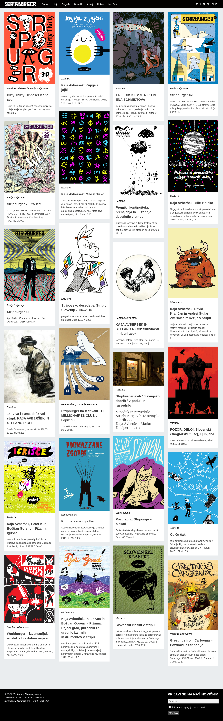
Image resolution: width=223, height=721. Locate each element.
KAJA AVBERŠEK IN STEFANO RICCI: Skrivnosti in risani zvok (137, 329)
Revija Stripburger (39, 88)
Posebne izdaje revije (18, 88)
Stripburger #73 (182, 95)
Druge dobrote (123, 512)
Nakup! (100, 4)
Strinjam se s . (187, 707)
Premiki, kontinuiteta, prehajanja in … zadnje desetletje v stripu (133, 212)
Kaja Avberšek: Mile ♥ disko (82, 194)
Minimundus (176, 302)
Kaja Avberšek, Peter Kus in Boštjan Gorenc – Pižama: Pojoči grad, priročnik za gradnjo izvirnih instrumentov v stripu (83, 628)
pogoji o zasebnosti (195, 707)
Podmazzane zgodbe (77, 521)
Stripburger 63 (18, 312)
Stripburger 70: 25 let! (24, 204)
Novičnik (112, 4)
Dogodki (66, 4)
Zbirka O (65, 78)
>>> (138, 428)
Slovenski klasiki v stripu (135, 625)
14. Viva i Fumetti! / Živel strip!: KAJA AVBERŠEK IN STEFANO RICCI (28, 418)
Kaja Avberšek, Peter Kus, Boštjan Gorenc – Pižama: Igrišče (27, 528)
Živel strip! (132, 318)
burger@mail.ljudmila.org (17, 701)
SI (213, 4)
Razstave (120, 88)
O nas (45, 4)
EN (216, 4)
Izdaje (55, 4)
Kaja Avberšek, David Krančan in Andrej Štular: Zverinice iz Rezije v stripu (190, 313)
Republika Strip (69, 514)
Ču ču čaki (178, 534)
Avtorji (90, 4)
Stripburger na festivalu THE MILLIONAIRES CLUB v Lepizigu (83, 415)
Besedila (78, 4)
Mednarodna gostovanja (73, 404)
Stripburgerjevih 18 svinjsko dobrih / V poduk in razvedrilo (138, 400)
